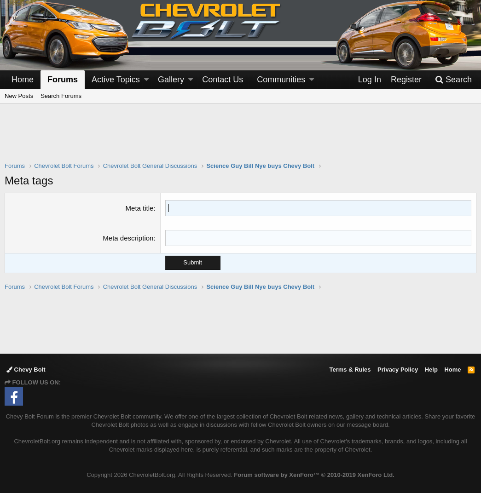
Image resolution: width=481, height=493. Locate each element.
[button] (146, 79)
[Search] (453, 79)
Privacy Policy (397, 369)
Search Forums (61, 95)
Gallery (171, 79)
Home (23, 79)
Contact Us (222, 79)
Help (431, 369)
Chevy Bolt (26, 369)
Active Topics (116, 79)
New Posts (19, 95)
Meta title (140, 208)
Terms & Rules (350, 369)
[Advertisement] (240, 138)
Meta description (128, 238)
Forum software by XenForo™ (314, 474)
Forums (62, 79)
